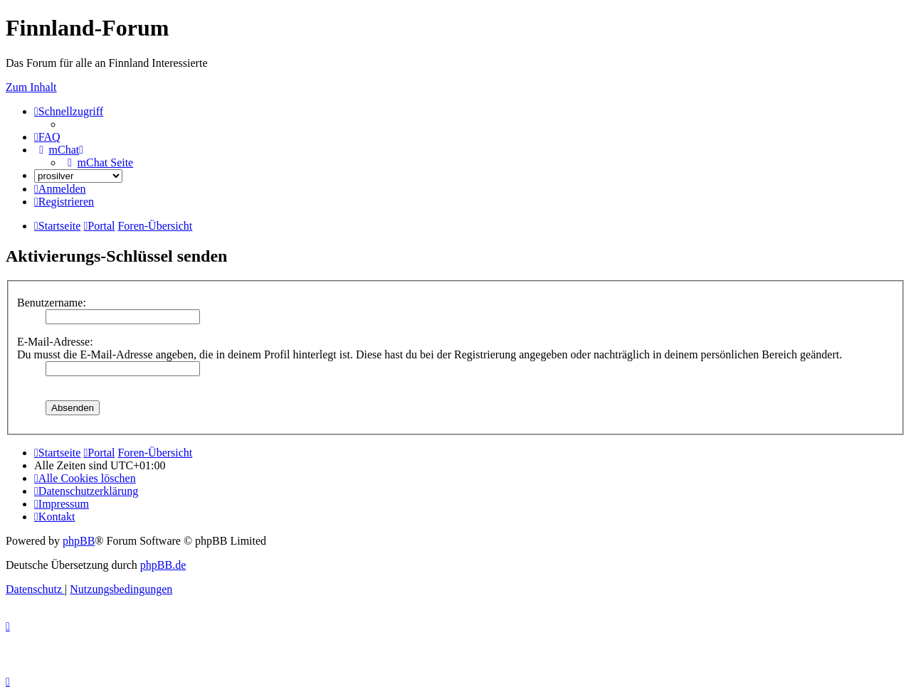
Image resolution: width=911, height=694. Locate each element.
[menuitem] (47, 137)
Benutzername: (51, 303)
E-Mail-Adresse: (55, 342)
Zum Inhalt (31, 87)
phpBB (79, 541)
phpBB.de (163, 565)
